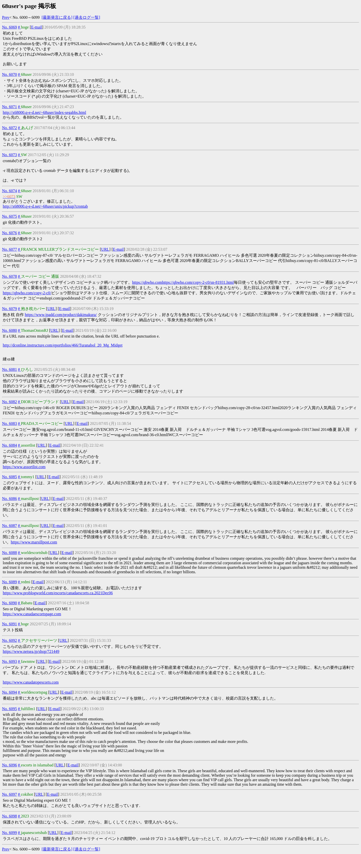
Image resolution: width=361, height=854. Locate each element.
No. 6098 (9, 816)
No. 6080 (9, 330)
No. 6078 (9, 276)
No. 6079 (9, 309)
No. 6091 (9, 624)
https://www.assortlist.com (24, 467)
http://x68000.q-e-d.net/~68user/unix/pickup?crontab (45, 206)
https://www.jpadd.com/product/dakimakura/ (61, 315)
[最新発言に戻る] (57, 17)
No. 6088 (9, 552)
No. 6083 (9, 423)
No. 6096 (9, 765)
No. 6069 (9, 27)
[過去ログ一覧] (86, 17)
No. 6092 (9, 640)
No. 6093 (9, 661)
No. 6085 (9, 477)
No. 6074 (9, 191)
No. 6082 (9, 402)
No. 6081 (9, 369)
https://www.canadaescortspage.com (32, 614)
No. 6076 (9, 233)
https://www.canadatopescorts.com (31, 682)
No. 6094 (9, 692)
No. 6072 (9, 128)
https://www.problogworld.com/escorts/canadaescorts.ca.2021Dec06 (58, 593)
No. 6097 (9, 794)
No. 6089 (9, 582)
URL (105, 249)
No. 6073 (9, 155)
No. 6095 (9, 709)
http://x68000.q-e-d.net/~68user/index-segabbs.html (44, 112)
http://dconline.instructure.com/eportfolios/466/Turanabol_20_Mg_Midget (63, 345)
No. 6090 (9, 603)
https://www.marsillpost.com (34, 542)
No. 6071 (9, 107)
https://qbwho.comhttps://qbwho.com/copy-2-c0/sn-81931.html (183, 282)
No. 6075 (9, 216)
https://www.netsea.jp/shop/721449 (31, 651)
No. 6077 (9, 249)
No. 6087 (9, 525)
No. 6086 (9, 498)
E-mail (36, 27)
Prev (5, 17)
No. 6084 (9, 445)
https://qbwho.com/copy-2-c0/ (27, 293)
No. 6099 (9, 832)
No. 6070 (9, 74)
